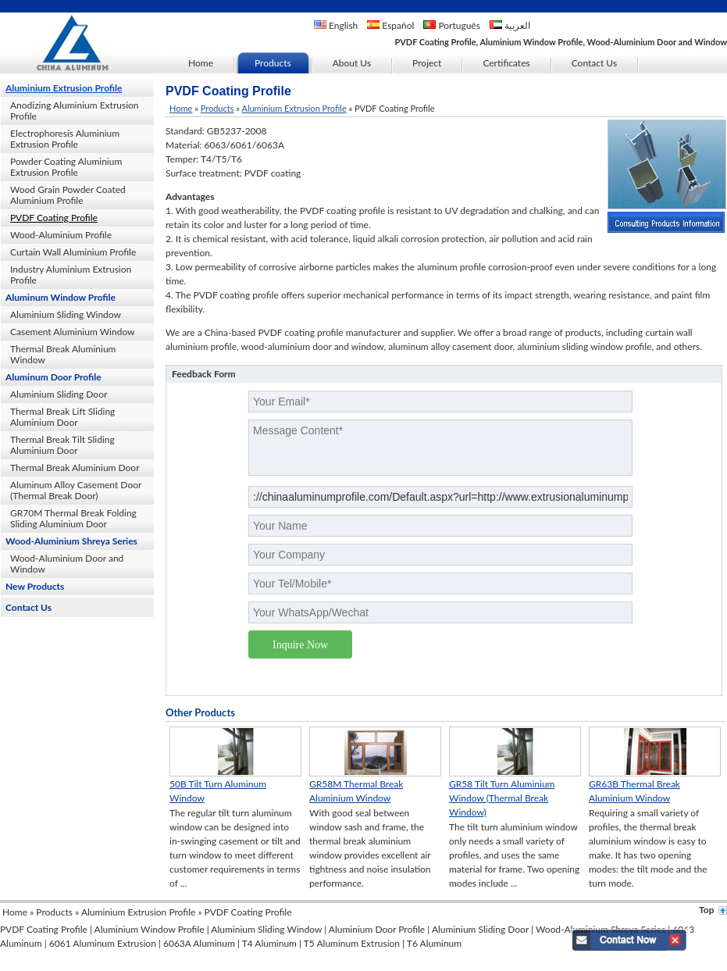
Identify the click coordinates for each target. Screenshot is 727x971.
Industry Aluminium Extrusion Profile (70, 274)
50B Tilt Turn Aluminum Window (217, 791)
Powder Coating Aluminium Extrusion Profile (66, 166)
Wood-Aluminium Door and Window (66, 563)
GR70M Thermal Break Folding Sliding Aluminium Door (73, 518)
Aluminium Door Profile (377, 929)
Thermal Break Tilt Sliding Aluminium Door (62, 445)
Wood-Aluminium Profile (61, 235)
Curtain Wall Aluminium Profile (73, 252)
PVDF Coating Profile (54, 217)
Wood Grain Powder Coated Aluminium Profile (68, 195)
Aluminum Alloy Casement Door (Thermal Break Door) (75, 490)
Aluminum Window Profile (60, 297)
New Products (34, 586)
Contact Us (28, 607)
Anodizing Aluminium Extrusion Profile (74, 110)
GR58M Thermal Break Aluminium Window (356, 791)
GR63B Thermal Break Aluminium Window (634, 791)
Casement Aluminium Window (72, 331)
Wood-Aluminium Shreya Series (71, 541)
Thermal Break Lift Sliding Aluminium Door (62, 416)
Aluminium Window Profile (149, 929)
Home (180, 108)
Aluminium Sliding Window (65, 314)
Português (451, 25)
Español (390, 25)
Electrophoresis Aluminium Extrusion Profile (64, 138)
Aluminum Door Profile (53, 377)
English (336, 25)
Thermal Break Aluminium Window (63, 354)
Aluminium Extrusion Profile (63, 88)
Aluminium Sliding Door (58, 394)
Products (217, 108)
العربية (510, 25)
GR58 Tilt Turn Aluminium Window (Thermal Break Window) (501, 798)
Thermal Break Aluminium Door (75, 467)
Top (706, 910)
